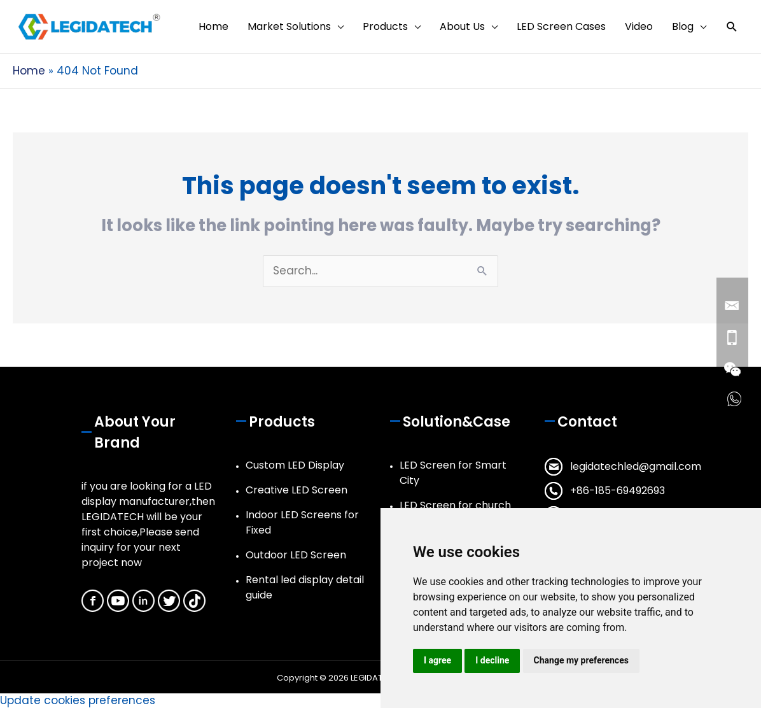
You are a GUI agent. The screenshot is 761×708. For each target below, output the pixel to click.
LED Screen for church (455, 505)
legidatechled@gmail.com (635, 466)
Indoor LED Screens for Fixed (302, 522)
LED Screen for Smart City (453, 473)
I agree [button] (437, 660)
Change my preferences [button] (581, 660)
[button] (732, 27)
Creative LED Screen (296, 490)
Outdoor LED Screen (296, 555)
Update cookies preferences (77, 700)
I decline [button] (492, 660)
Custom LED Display (295, 465)
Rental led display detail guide (305, 587)
